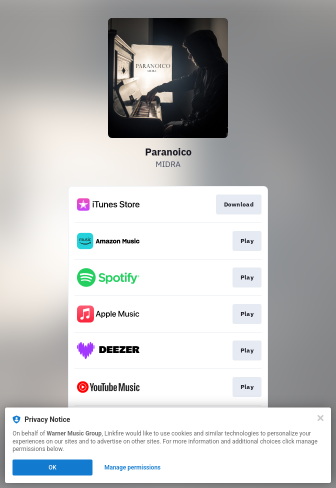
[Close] (320, 418)
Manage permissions (132, 467)
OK (52, 467)
